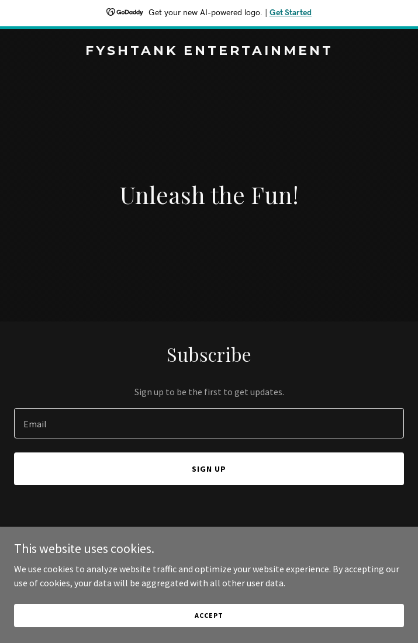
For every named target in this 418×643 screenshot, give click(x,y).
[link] (209, 51)
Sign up (209, 469)
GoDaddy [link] (231, 564)
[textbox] (209, 423)
